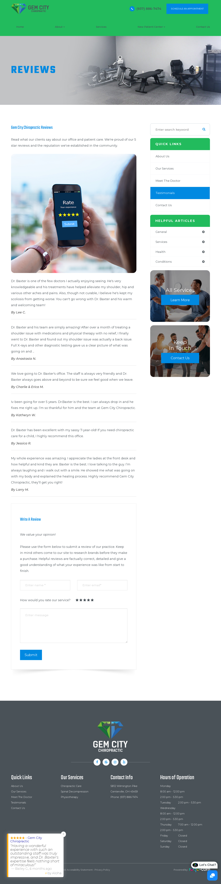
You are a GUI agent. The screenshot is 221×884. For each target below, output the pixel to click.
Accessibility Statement (80, 869)
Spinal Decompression (75, 791)
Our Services (165, 168)
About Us (163, 156)
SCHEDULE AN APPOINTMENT (187, 8)
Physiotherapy (70, 797)
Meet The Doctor (169, 180)
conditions (164, 262)
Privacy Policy (102, 869)
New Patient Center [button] (151, 26)
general (162, 232)
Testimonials (165, 193)
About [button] (60, 26)
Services (101, 26)
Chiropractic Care (72, 786)
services (162, 242)
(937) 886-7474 (148, 9)
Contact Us (203, 26)
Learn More (180, 300)
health (161, 252)
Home (20, 26)
